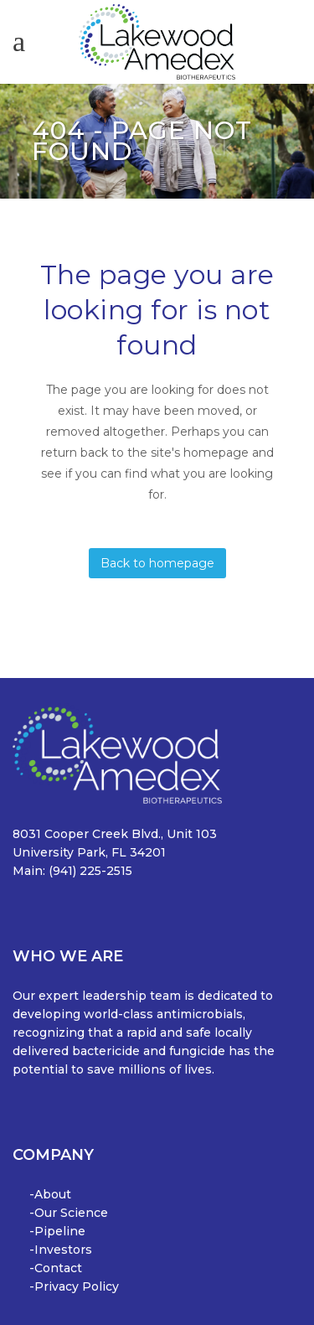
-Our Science (68, 1212)
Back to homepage (157, 563)
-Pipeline (57, 1231)
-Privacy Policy (74, 1286)
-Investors (60, 1249)
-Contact (55, 1268)
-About (50, 1194)
